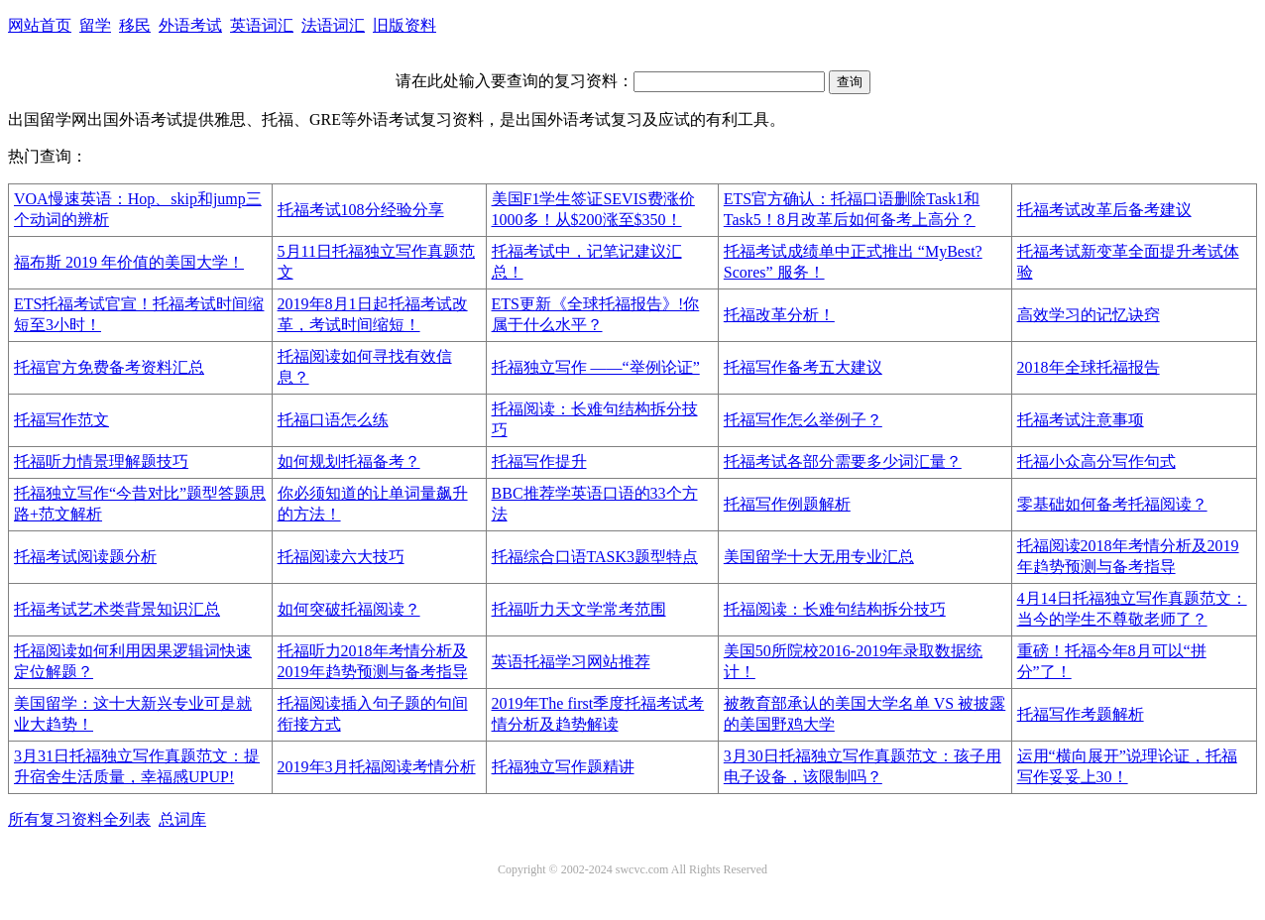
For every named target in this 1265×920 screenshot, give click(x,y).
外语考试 (190, 25)
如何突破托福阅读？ (349, 609)
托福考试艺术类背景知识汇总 (117, 609)
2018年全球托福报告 (1088, 367)
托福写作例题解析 (787, 504)
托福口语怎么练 (333, 419)
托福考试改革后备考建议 (1104, 209)
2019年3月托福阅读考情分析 (377, 766)
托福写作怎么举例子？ (803, 419)
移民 (135, 25)
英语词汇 (261, 25)
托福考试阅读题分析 (85, 556)
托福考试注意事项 (1080, 419)
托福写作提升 (539, 461)
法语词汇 (333, 25)
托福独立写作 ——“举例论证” (596, 367)
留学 (95, 25)
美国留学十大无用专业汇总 (819, 556)
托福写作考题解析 (1080, 714)
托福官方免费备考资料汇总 (109, 367)
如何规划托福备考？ (349, 461)
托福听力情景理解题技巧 (101, 461)
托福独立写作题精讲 (563, 766)
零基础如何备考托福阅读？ (1112, 504)
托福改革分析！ (779, 314)
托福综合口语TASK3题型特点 (595, 556)
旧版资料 (404, 25)
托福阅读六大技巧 (341, 556)
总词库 (182, 819)
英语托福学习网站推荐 (571, 661)
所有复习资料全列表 (79, 819)
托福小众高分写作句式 (1096, 461)
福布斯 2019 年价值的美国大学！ (129, 262)
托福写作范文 (61, 419)
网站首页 (39, 25)
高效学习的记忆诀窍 (1088, 314)
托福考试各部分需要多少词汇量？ (843, 461)
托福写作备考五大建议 (803, 367)
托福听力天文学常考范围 (579, 609)
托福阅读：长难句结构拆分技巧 (835, 609)
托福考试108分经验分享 (361, 209)
